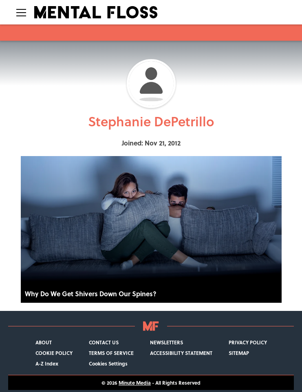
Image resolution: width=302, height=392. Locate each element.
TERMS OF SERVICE (111, 353)
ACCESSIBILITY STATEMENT (181, 353)
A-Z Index (46, 363)
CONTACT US (104, 342)
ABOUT (43, 342)
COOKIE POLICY (54, 353)
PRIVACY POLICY (248, 342)
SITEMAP (239, 353)
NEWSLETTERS (166, 342)
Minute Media (135, 382)
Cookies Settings (108, 363)
